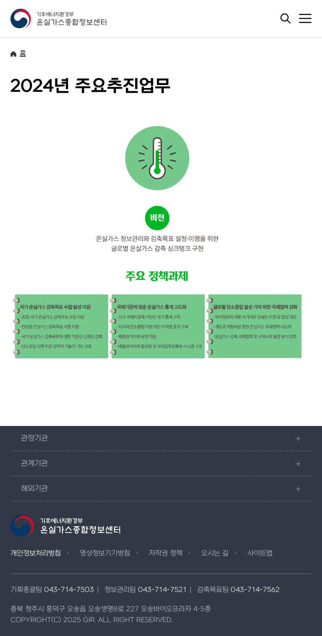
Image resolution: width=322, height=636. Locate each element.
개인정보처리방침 (35, 553)
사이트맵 (260, 553)
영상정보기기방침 (105, 553)
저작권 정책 (165, 553)
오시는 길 (215, 553)
